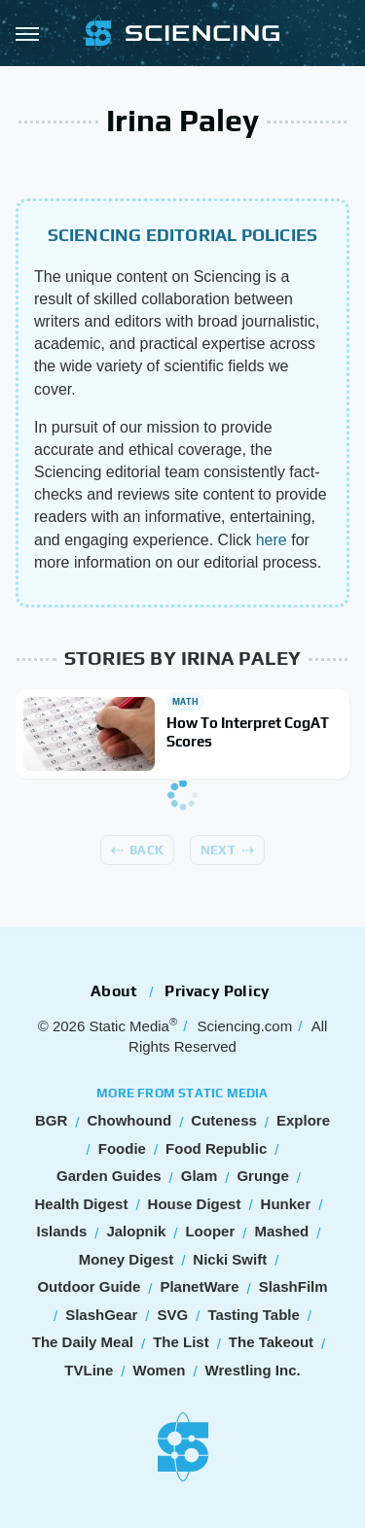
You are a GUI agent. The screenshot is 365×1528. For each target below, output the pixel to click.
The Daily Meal (82, 1342)
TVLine (88, 1370)
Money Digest (126, 1259)
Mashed (281, 1231)
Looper (210, 1231)
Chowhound (129, 1120)
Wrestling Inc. (253, 1370)
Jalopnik (135, 1231)
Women (159, 1370)
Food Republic (216, 1148)
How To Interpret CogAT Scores (247, 732)
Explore (303, 1120)
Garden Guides (109, 1175)
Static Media (129, 1026)
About (114, 991)
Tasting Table (253, 1314)
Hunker (286, 1204)
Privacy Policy (217, 991)
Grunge (262, 1175)
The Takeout (271, 1342)
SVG (173, 1314)
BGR (51, 1120)
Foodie (122, 1148)
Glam (199, 1175)
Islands (62, 1231)
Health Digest (81, 1204)
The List (181, 1342)
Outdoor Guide (88, 1286)
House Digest (194, 1204)
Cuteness (224, 1120)
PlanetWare (199, 1286)
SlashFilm (293, 1286)
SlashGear (101, 1314)
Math (185, 702)
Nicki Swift (230, 1259)
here (271, 540)
